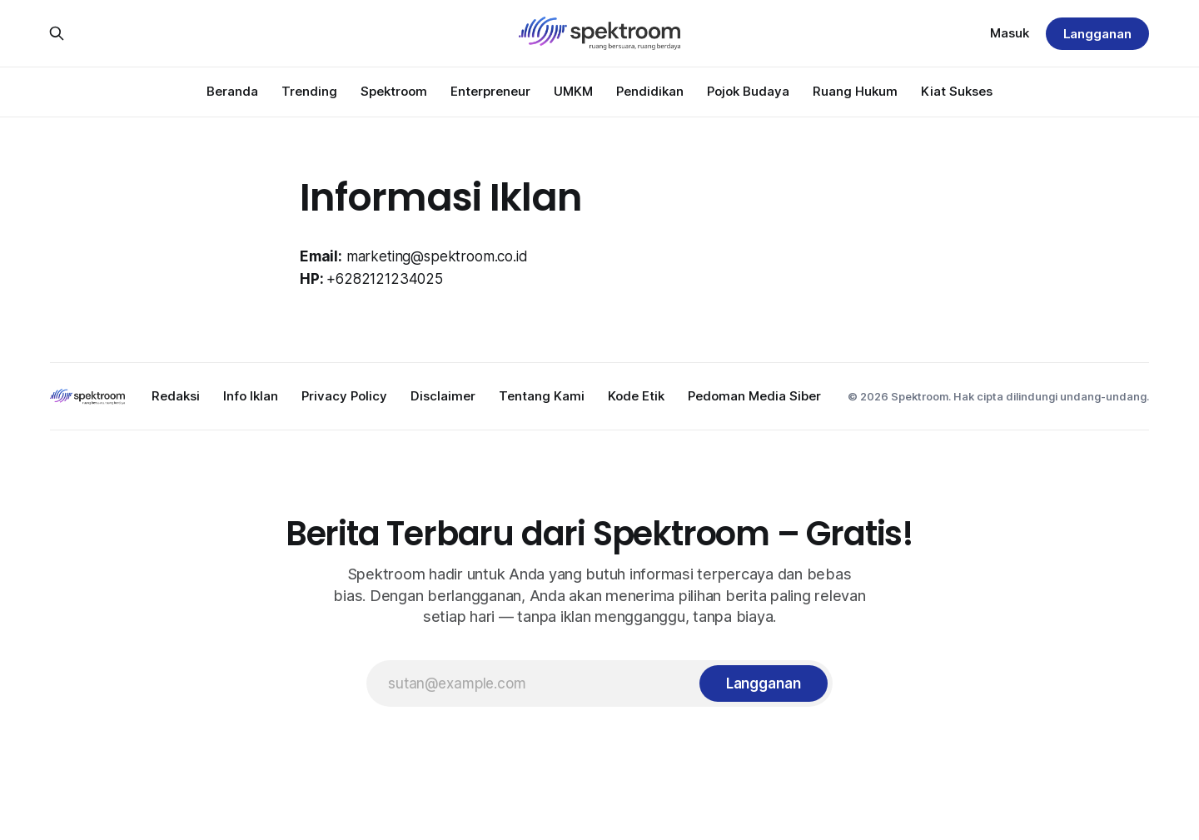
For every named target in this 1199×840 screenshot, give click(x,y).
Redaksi (176, 396)
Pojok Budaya (748, 91)
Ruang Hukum (855, 91)
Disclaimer (442, 396)
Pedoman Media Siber (754, 396)
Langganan (1097, 34)
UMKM (573, 91)
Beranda (232, 91)
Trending (309, 91)
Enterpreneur (490, 91)
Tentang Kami (542, 396)
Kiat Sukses (957, 91)
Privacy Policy (344, 396)
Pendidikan (650, 91)
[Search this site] (56, 33)
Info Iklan (250, 396)
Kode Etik (636, 396)
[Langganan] (763, 683)
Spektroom (394, 91)
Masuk (1009, 33)
